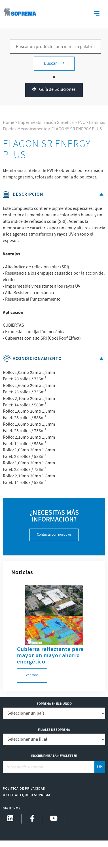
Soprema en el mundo (54, 703)
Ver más (32, 675)
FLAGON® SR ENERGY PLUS (76, 129)
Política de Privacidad (24, 788)
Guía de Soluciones (54, 90)
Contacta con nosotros (54, 534)
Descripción (54, 194)
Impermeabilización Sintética (46, 123)
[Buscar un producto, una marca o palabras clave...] (55, 47)
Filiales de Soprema (54, 729)
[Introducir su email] (49, 767)
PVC (81, 123)
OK (100, 767)
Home (8, 123)
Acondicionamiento (54, 359)
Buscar (54, 63)
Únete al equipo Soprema (26, 795)
